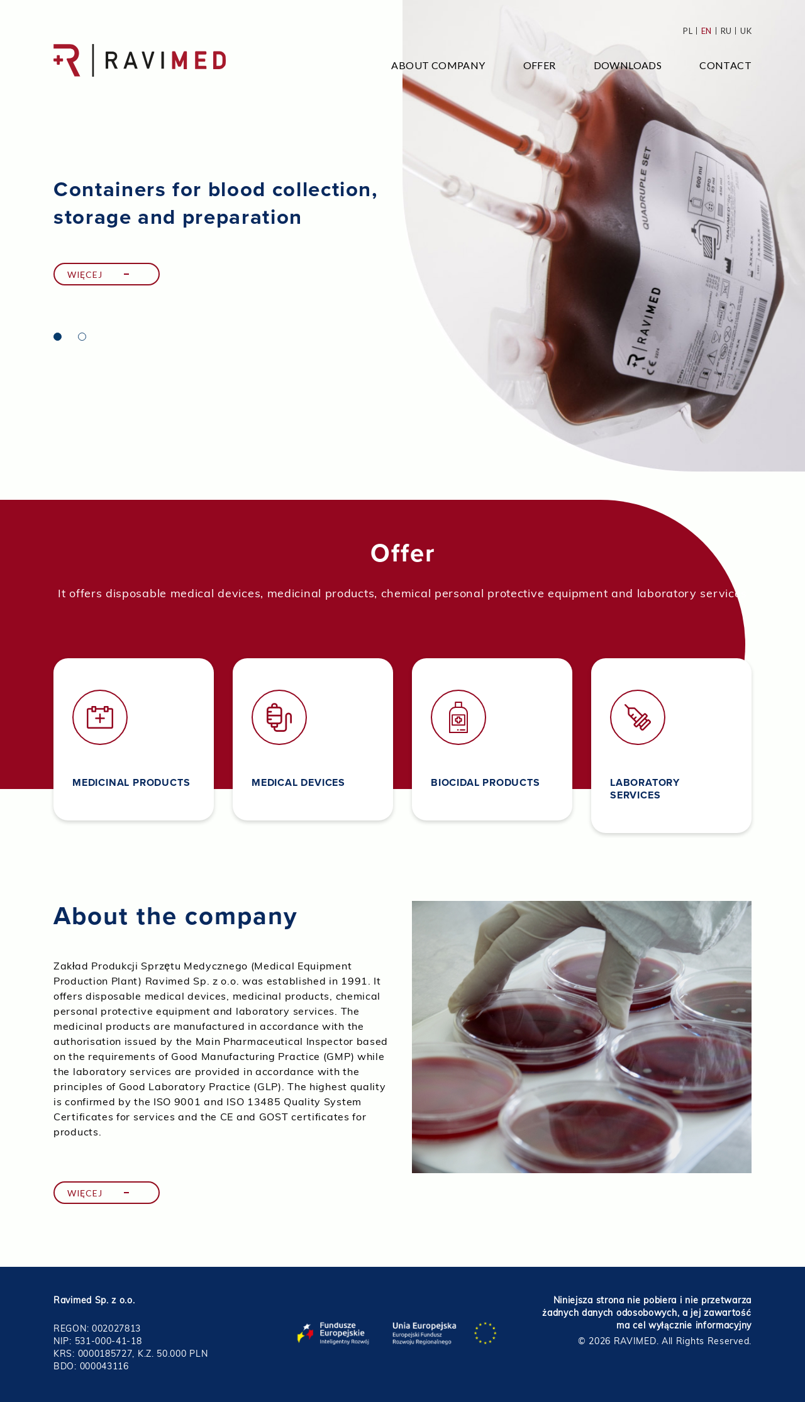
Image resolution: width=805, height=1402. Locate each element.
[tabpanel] (402, 236)
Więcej (84, 274)
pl (687, 31)
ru (726, 31)
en (706, 31)
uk (746, 31)
